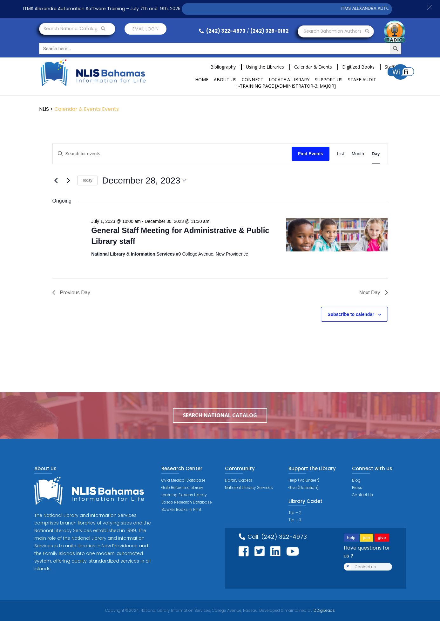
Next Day (373, 292)
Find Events (310, 153)
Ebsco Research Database (186, 502)
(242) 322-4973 (222, 31)
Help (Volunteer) (303, 480)
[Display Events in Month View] (358, 154)
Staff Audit (362, 80)
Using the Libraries (265, 67)
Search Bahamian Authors (336, 31)
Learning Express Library (184, 494)
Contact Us (362, 494)
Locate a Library (289, 80)
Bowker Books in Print (181, 509)
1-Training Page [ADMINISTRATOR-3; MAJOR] (286, 86)
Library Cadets (238, 480)
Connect (252, 80)
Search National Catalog (74, 28)
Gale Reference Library (182, 487)
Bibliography (223, 67)
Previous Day (71, 292)
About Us (225, 80)
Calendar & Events (313, 67)
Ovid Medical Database (183, 480)
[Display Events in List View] (340, 154)
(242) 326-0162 (269, 31)
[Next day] (68, 180)
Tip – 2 (294, 512)
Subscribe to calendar (351, 314)
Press (357, 487)
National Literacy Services (249, 487)
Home (201, 80)
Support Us (328, 80)
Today (87, 180)
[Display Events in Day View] (376, 154)
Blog (356, 480)
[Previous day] (56, 180)
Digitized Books (358, 67)
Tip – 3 (294, 520)
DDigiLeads (324, 610)
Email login (145, 29)
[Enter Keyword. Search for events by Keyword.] (172, 154)
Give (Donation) (303, 487)
